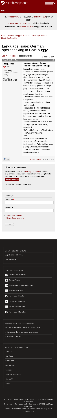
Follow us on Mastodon (15, 312)
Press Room (9, 361)
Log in (4, 56)
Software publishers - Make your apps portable (21, 332)
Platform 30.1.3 (39, 17)
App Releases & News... (14, 255)
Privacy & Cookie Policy (20, 399)
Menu (3, 10)
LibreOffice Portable (9, 38)
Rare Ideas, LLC (21, 404)
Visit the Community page (16, 275)
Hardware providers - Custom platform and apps (22, 327)
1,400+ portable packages (19, 23)
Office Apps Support (39, 36)
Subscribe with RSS (14, 290)
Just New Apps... (11, 259)
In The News (9, 365)
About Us (8, 352)
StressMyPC (13, 17)
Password (9, 207)
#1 (53, 60)
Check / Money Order (44, 409)
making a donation (32, 171)
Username (9, 200)
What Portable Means (13, 375)
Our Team (9, 356)
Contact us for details (13, 337)
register (13, 56)
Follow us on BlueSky (14, 296)
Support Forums (22, 36)
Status (7, 384)
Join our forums (12, 280)
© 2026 (6, 399)
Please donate (26, 26)
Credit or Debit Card (21, 409)
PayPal (32, 409)
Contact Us (9, 379)
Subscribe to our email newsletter (19, 285)
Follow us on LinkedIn (15, 306)
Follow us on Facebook (15, 301)
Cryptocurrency (28, 411)
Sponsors (8, 370)
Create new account (14, 215)
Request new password (15, 218)
